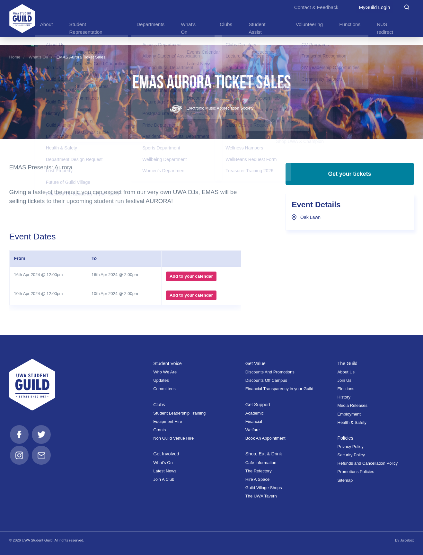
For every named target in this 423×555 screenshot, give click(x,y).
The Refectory (258, 470)
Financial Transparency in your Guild (279, 388)
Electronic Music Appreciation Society (211, 108)
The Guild (347, 363)
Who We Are (165, 371)
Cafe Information (260, 462)
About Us (346, 371)
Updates (161, 380)
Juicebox (407, 540)
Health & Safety (351, 422)
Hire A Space (257, 479)
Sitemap (345, 480)
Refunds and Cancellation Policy (367, 463)
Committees (164, 388)
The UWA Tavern (261, 496)
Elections (345, 388)
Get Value (255, 363)
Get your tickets (350, 176)
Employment (349, 413)
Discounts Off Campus (266, 380)
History (343, 397)
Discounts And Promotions (270, 371)
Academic (254, 412)
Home (15, 57)
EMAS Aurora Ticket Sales (81, 57)
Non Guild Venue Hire (173, 438)
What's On (38, 57)
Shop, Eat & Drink (264, 453)
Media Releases (352, 405)
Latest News (164, 470)
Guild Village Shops (263, 487)
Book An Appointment (265, 438)
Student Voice (168, 363)
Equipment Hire (167, 421)
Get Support (258, 404)
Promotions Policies (355, 471)
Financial (253, 421)
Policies (345, 438)
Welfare (252, 429)
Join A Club (163, 479)
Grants (159, 429)
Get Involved (166, 453)
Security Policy (351, 454)
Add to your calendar (190, 276)
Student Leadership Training (179, 412)
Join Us (344, 380)
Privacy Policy (350, 446)
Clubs (159, 404)
